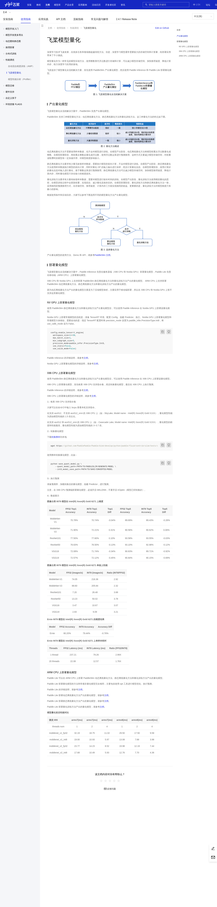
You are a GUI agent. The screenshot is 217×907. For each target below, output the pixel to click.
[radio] (101, 780)
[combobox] (168, 4)
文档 (47, 5)
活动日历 (96, 5)
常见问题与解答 (99, 19)
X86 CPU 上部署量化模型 (189, 51)
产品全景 (69, 5)
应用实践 (43, 19)
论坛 (208, 5)
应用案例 (82, 5)
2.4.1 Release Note (126, 19)
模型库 (57, 5)
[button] (47, 5)
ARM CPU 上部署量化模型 (189, 56)
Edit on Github (162, 28)
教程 (38, 5)
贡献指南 (78, 19)
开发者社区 (110, 5)
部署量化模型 (182, 41)
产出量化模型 (182, 36)
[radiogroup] (110, 780)
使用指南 (26, 19)
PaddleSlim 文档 (103, 255)
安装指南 (8, 19)
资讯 (123, 5)
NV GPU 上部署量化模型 (189, 47)
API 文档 (61, 19)
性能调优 (74, 28)
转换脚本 (55, 437)
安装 (29, 5)
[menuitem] (208, 5)
